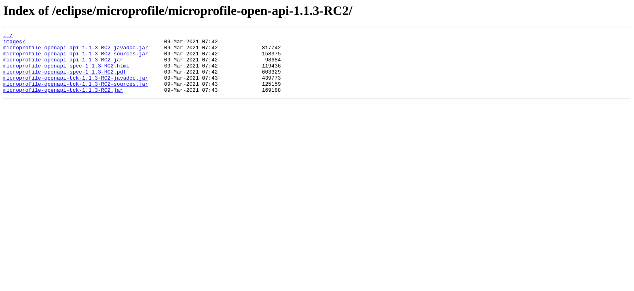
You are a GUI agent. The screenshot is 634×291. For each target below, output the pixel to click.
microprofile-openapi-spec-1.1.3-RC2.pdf (64, 80)
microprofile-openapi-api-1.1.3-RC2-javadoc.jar (75, 51)
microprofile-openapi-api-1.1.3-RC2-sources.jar (75, 58)
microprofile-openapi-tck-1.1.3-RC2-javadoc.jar (75, 87)
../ (8, 36)
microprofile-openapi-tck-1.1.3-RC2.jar (63, 101)
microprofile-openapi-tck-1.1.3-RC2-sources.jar (75, 94)
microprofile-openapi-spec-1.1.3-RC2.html (66, 72)
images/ (14, 43)
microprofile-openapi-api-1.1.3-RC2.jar (63, 65)
